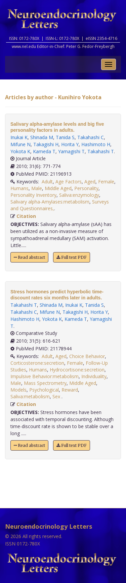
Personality (86, 188)
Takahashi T (100, 151)
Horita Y (70, 144)
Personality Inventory (33, 195)
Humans (19, 188)
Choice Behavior (87, 356)
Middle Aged (58, 188)
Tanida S (65, 137)
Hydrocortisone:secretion (77, 369)
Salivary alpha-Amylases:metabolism (49, 201)
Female (106, 181)
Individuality (94, 376)
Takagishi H (45, 144)
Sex (56, 396)
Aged (89, 181)
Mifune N (20, 144)
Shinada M (41, 137)
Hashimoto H (95, 144)
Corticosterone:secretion (37, 363)
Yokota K (20, 151)
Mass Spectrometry (45, 383)
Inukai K (19, 137)
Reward (69, 390)
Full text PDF (71, 257)
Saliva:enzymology (79, 195)
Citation (26, 216)
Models (18, 390)
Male (36, 188)
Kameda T (44, 151)
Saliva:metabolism (30, 396)
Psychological (44, 390)
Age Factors (68, 181)
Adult (47, 181)
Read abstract (29, 257)
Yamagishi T (71, 151)
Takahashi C (90, 137)
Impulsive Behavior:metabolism (44, 376)
